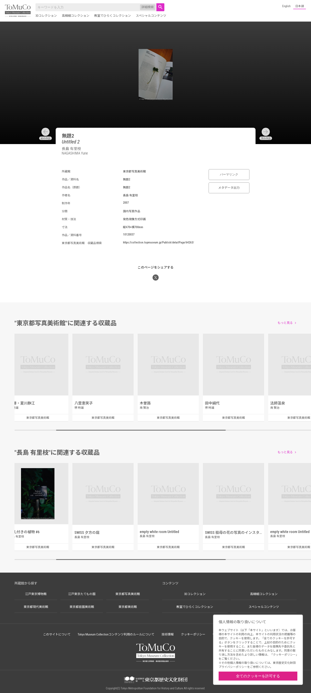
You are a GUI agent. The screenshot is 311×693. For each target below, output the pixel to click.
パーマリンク (229, 174)
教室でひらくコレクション (112, 16)
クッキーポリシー (193, 634)
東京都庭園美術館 (82, 607)
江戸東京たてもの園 (81, 594)
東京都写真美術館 (127, 594)
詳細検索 (148, 7)
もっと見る (285, 323)
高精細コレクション (75, 16)
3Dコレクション (46, 16)
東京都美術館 (127, 607)
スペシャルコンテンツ (151, 16)
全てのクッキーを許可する (258, 676)
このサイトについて (57, 634)
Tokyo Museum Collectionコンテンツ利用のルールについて (116, 634)
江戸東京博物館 (35, 594)
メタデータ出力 (229, 188)
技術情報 (168, 634)
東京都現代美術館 (36, 607)
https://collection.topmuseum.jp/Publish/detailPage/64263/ (158, 242)
